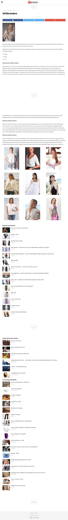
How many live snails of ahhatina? (20, 353)
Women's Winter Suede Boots (19, 312)
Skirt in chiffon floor (16, 341)
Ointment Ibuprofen (16, 388)
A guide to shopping (11, 10)
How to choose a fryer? (17, 479)
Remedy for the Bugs (16, 408)
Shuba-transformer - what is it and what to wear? (24, 267)
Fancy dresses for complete (18, 434)
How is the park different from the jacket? (22, 286)
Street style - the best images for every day (22, 466)
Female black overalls (16, 241)
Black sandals (14, 260)
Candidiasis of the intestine (18, 373)
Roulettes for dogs (16, 401)
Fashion (4, 10)
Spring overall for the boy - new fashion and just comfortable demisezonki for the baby (34, 360)
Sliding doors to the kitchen (18, 485)
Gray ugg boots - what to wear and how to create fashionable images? (30, 273)
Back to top (34, 513)
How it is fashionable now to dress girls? (21, 421)
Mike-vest (13, 292)
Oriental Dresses (15, 305)
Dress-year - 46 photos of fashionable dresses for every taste (27, 279)
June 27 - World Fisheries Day (18, 366)
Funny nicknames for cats (18, 347)
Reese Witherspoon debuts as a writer (21, 460)
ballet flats (47, 144)
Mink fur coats (15, 234)
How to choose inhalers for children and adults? (23, 427)
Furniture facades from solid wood (20, 382)
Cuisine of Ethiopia (16, 395)
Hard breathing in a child (17, 440)
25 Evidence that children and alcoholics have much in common (28, 472)
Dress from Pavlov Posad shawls (19, 228)
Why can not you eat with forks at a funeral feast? (24, 447)
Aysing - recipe (15, 453)
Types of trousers (15, 414)
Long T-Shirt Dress (16, 299)
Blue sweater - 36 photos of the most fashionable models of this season (30, 247)
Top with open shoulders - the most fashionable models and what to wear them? (32, 254)
